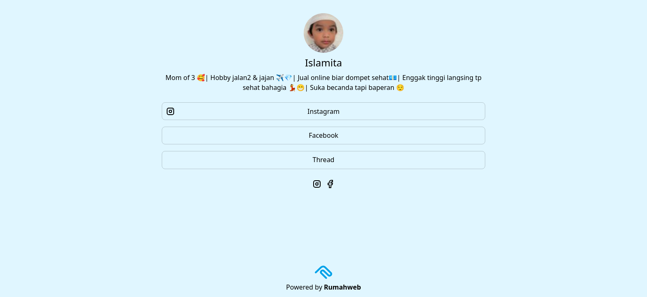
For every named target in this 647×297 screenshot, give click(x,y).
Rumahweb (342, 287)
